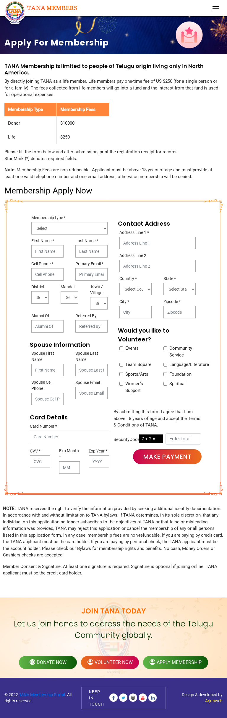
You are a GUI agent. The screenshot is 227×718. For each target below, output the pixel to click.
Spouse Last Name (86, 356)
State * (169, 278)
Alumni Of (40, 315)
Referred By (86, 315)
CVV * (35, 451)
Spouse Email (87, 382)
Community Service (180, 352)
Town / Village (96, 289)
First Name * (42, 240)
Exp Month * (69, 453)
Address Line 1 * (134, 232)
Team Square (138, 364)
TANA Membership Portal (42, 694)
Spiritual (177, 383)
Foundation (180, 374)
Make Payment (167, 456)
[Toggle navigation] (216, 8)
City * (124, 301)
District (37, 286)
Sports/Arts (136, 374)
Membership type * (48, 217)
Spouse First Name (42, 356)
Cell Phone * (42, 263)
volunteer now (110, 662)
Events (132, 348)
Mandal (67, 286)
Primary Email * (89, 263)
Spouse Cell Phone (41, 385)
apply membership (176, 662)
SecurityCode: (127, 439)
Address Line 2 (132, 255)
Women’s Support (134, 387)
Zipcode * (172, 301)
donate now (48, 662)
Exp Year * (98, 451)
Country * (128, 278)
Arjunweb (214, 701)
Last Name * (86, 240)
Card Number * (43, 426)
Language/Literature (189, 364)
